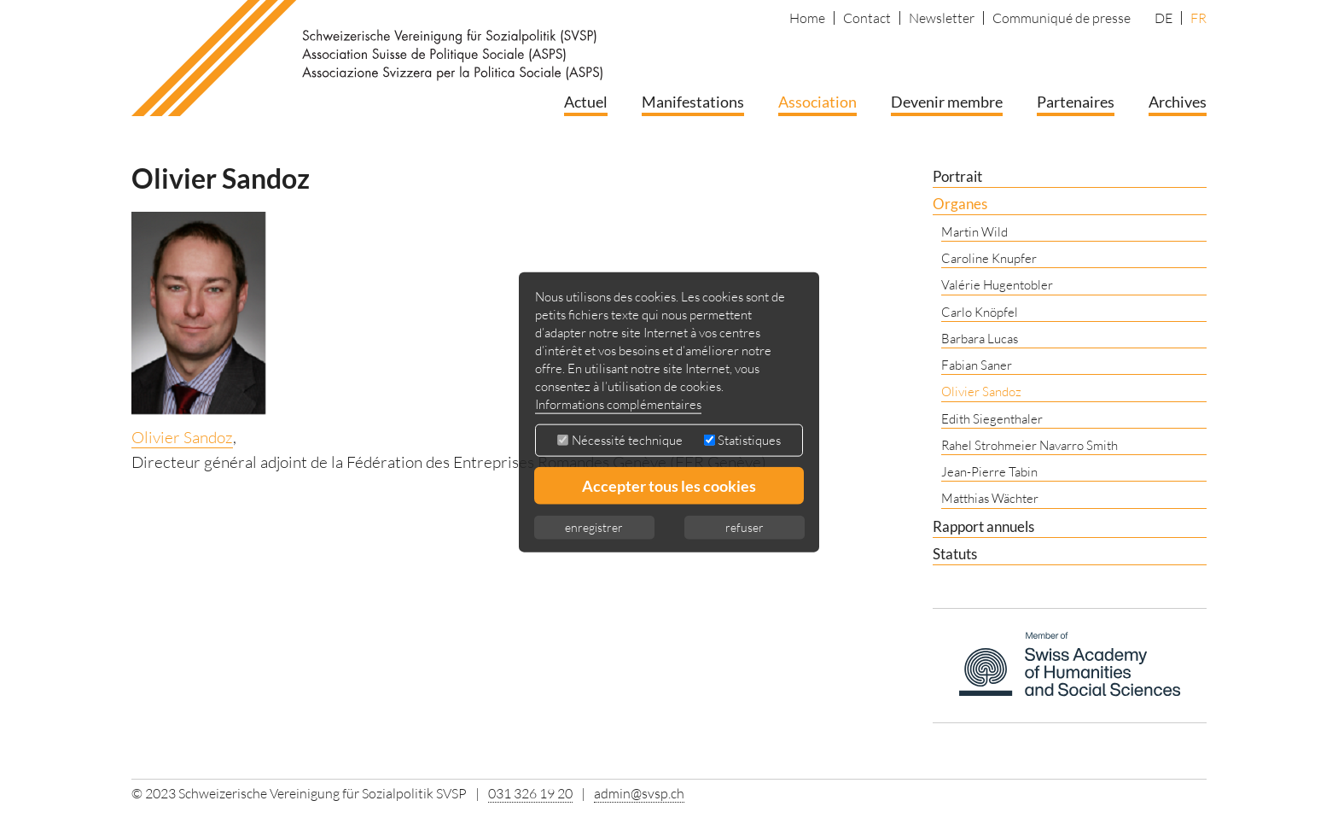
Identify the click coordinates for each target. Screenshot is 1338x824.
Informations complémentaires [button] (618, 404)
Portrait (957, 176)
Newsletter (941, 18)
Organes (960, 204)
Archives (1178, 101)
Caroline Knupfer (989, 258)
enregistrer (594, 527)
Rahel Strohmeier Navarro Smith (1029, 445)
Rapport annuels (983, 526)
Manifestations (693, 101)
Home (807, 18)
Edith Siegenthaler (992, 419)
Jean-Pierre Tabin (989, 472)
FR (1198, 18)
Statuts (955, 554)
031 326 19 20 (530, 793)
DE (1163, 18)
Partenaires (1075, 101)
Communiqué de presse (1061, 18)
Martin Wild (974, 232)
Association (817, 101)
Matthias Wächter (989, 498)
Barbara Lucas (979, 338)
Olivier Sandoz (182, 437)
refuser (744, 527)
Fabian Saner (976, 365)
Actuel (586, 101)
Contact (867, 18)
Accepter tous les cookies (669, 485)
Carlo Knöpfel (979, 312)
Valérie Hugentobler (997, 285)
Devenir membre (947, 101)
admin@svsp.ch (639, 793)
